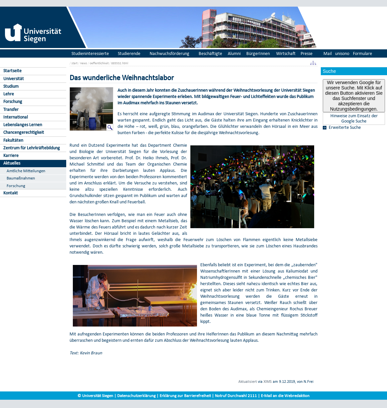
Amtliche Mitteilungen (26, 171)
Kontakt (10, 193)
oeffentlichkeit (99, 63)
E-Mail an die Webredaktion (285, 395)
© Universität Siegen (95, 395)
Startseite (12, 71)
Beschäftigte (210, 53)
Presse (307, 53)
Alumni (234, 53)
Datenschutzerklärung (136, 395)
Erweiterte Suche (345, 127)
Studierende (129, 53)
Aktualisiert (247, 381)
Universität (13, 78)
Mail (327, 53)
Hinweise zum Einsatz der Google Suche (354, 118)
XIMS (268, 381)
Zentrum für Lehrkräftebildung (31, 148)
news (83, 63)
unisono (342, 53)
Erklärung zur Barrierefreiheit (185, 395)
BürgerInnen (258, 53)
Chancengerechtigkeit (23, 132)
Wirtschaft (286, 53)
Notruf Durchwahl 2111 (236, 395)
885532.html (119, 63)
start (74, 63)
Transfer (11, 109)
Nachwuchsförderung (169, 53)
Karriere (11, 155)
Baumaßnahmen (21, 178)
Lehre (8, 94)
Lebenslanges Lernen (22, 125)
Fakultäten (13, 140)
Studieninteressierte (90, 53)
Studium (11, 86)
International (15, 117)
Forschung (12, 101)
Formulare (362, 53)
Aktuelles (11, 163)
